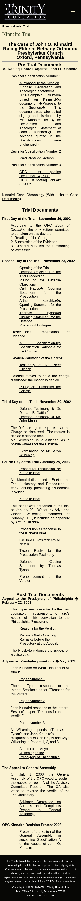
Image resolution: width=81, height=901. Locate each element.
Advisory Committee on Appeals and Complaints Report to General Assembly (40, 808)
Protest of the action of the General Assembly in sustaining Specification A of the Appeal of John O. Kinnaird (40, 840)
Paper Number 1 (32, 679)
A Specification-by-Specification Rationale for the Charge (40, 347)
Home (5, 26)
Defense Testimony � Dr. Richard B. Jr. (40, 411)
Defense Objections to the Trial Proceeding (40, 274)
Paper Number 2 (32, 701)
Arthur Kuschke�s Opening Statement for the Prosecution (40, 305)
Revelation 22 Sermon (36, 158)
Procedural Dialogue (35, 325)
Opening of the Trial (34, 268)
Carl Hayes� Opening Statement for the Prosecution (40, 293)
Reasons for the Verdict (37, 628)
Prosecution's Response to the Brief (40, 531)
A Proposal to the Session (39, 83)
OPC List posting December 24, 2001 (40, 174)
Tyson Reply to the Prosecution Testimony (40, 553)
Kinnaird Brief (29, 499)
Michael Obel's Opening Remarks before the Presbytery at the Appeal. (38, 639)
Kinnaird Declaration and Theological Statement (40, 89)
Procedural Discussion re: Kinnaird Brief (40, 471)
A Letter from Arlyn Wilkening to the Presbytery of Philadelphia (39, 753)
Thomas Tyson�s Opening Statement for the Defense (40, 317)
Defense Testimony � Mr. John (40, 419)
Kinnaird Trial (20, 26)
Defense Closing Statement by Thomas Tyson (40, 566)
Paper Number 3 (32, 723)
